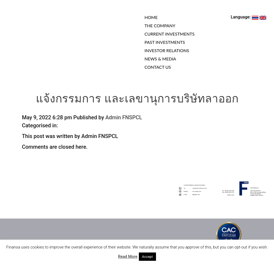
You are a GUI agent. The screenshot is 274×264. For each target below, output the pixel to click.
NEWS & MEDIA (160, 58)
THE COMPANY (159, 25)
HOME (151, 17)
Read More (128, 256)
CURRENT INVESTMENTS (169, 33)
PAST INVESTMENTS (164, 42)
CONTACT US (157, 67)
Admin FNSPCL (123, 117)
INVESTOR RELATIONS (166, 50)
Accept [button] (147, 257)
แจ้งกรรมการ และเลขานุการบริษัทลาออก (137, 99)
